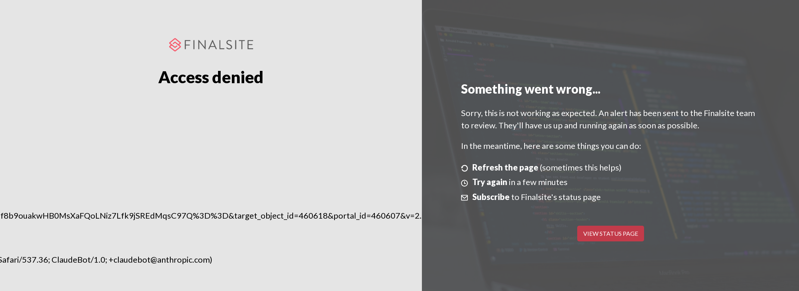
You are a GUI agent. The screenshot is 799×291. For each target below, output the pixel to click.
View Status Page (610, 233)
